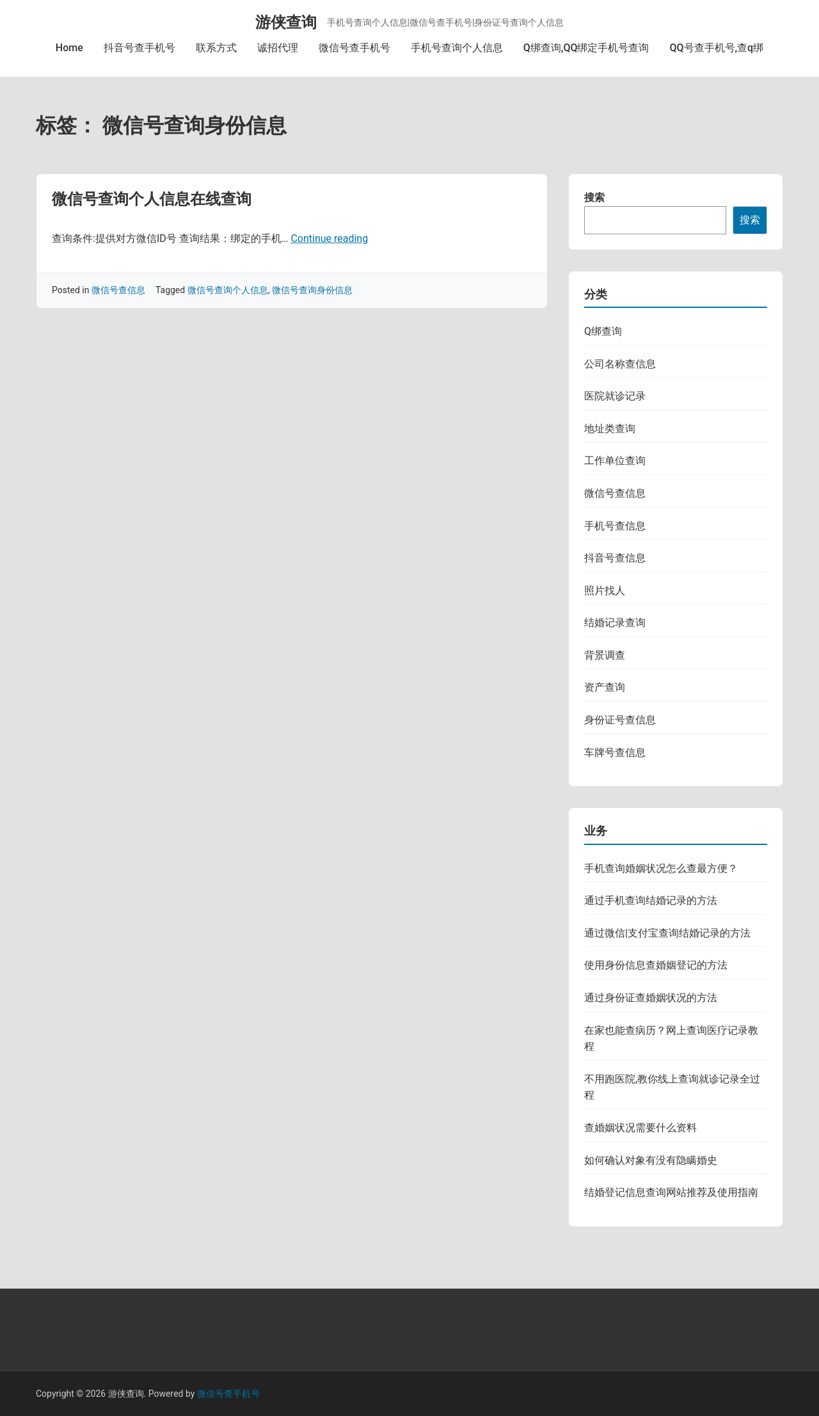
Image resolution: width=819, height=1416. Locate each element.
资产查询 (604, 687)
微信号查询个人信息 (227, 290)
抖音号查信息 (615, 558)
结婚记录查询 (615, 622)
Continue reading (329, 238)
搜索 (594, 197)
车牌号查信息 (615, 752)
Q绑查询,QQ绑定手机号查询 (586, 48)
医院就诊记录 (615, 396)
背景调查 (604, 655)
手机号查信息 (615, 526)
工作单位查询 (615, 461)
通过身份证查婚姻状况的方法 (650, 998)
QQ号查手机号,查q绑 (716, 48)
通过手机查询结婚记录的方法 (650, 900)
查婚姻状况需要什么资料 (640, 1128)
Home (69, 48)
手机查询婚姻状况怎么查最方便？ (661, 868)
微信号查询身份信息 (312, 290)
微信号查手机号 (354, 48)
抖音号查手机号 (139, 48)
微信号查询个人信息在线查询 (151, 199)
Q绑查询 (603, 331)
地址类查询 (609, 428)
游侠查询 (286, 22)
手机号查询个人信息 (457, 48)
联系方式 (216, 48)
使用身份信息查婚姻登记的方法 (656, 965)
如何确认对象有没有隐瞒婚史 (650, 1160)
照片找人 (604, 590)
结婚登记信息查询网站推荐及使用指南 (671, 1192)
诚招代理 (277, 48)
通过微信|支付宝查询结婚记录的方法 (667, 933)
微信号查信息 (118, 290)
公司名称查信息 (620, 364)
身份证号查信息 (620, 720)
